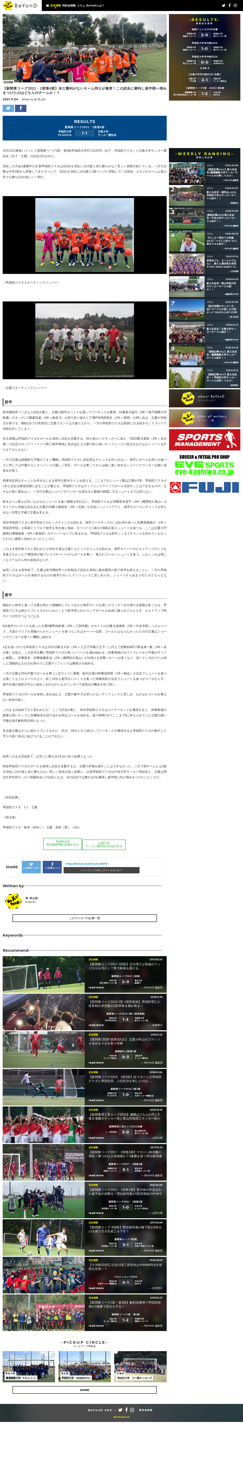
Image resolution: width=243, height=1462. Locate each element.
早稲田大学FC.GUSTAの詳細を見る (61, 935)
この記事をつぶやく (31, 957)
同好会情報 (69, 5)
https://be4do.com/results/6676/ (87, 956)
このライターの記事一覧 (84, 1010)
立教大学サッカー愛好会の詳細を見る (103, 935)
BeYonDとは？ (95, 5)
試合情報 (55, 5)
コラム (81, 5)
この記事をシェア (52, 957)
